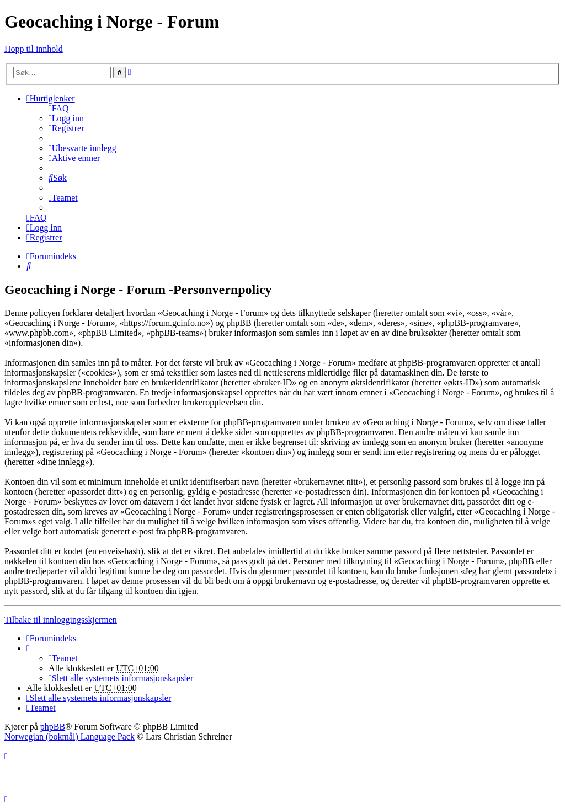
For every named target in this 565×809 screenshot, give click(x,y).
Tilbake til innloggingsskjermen (60, 619)
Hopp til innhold (33, 48)
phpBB (52, 726)
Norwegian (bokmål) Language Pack (69, 736)
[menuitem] (59, 108)
